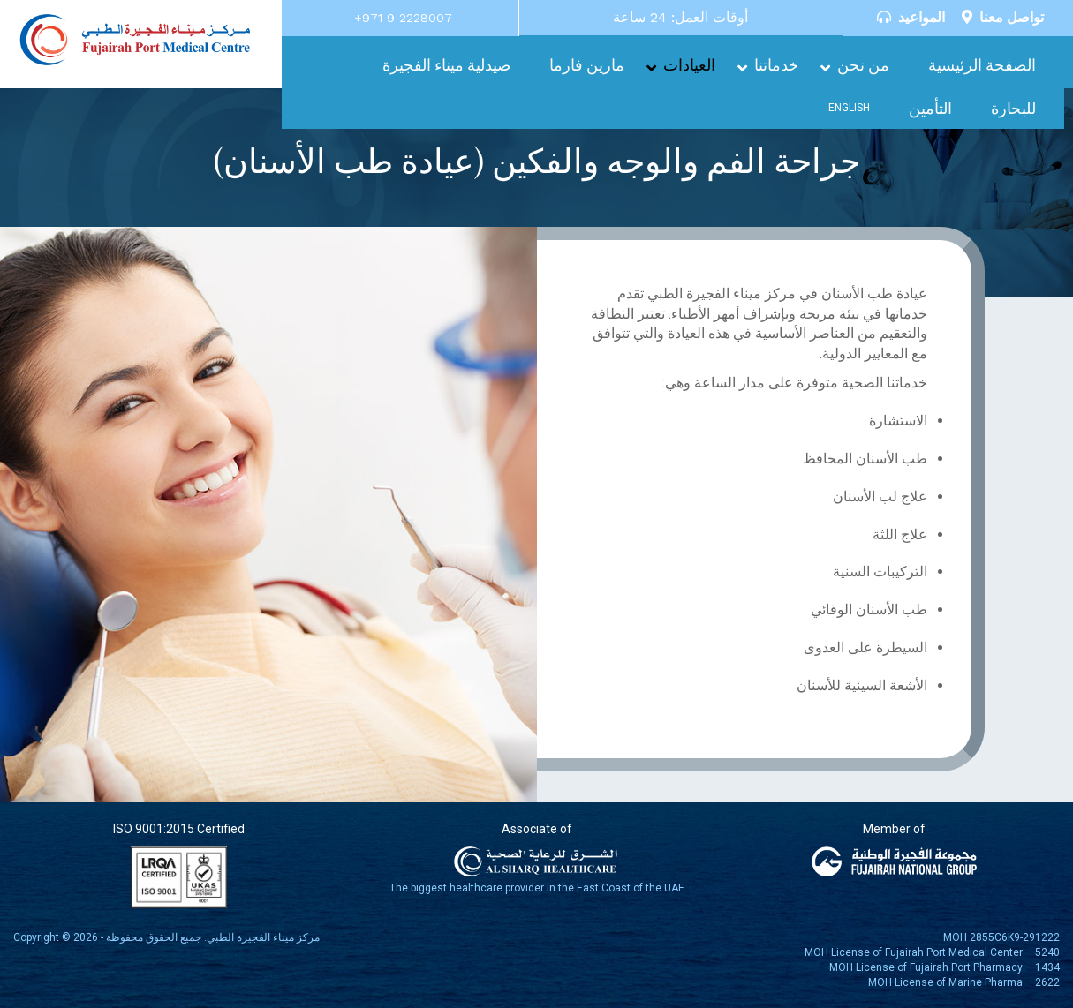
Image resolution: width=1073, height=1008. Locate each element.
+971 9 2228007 (403, 18)
